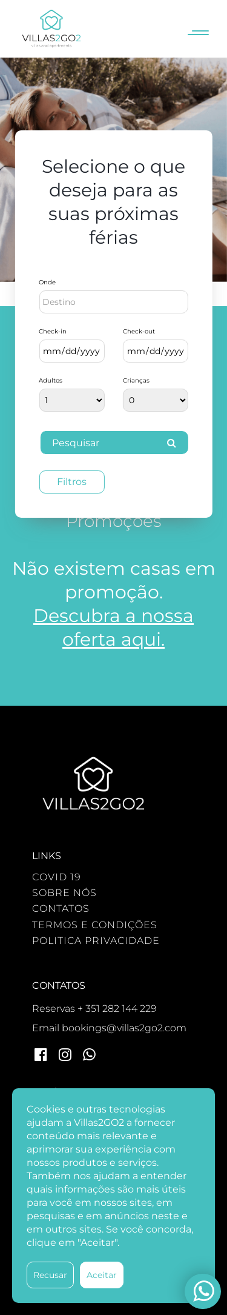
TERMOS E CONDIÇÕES (94, 925)
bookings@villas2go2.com (124, 1028)
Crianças (136, 380)
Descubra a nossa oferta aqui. (113, 627)
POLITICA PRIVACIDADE (96, 940)
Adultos (50, 380)
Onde (47, 282)
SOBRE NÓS (64, 892)
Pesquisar (114, 443)
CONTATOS (61, 908)
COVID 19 (56, 877)
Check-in (53, 331)
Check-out (139, 331)
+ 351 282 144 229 (117, 1008)
